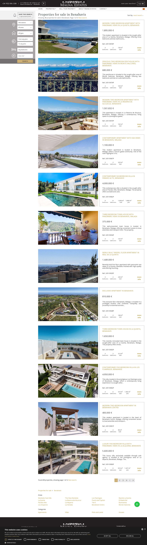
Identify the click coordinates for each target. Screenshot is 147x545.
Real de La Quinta (125, 498)
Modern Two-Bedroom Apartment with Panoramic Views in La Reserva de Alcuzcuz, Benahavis (120, 102)
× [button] (145, 529)
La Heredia (69, 505)
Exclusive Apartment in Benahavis (117, 291)
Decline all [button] (130, 536)
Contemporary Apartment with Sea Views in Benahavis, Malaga (121, 139)
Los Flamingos (97, 498)
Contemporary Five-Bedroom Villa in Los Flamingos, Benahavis (121, 368)
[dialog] (73, 536)
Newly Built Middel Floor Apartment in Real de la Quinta (120, 253)
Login (141, 3)
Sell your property (67, 9)
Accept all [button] (107, 536)
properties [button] (50, 9)
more (139, 49)
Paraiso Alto (42, 503)
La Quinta (41, 500)
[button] (137, 504)
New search (82, 18)
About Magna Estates (87, 9)
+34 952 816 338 (9, 3)
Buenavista (123, 503)
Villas (67, 512)
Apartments (42, 512)
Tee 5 (94, 503)
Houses (121, 512)
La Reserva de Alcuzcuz (73, 500)
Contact (103, 9)
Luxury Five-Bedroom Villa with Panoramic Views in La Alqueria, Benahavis (121, 445)
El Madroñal (123, 500)
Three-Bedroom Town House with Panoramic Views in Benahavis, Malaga (119, 215)
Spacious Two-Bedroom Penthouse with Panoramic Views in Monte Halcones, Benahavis (120, 63)
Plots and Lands (97, 512)
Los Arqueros (43, 505)
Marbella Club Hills (44, 498)
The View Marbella (71, 498)
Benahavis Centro (98, 505)
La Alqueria (69, 503)
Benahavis (57, 491)
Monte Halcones (124, 505)
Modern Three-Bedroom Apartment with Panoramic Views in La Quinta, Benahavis (121, 24)
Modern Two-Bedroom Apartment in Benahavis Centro (119, 406)
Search (25, 61)
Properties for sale (44, 491)
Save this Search (25, 15)
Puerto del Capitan (98, 500)
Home (40, 9)
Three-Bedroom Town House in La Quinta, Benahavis (121, 330)
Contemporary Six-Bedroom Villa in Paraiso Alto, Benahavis (118, 177)
